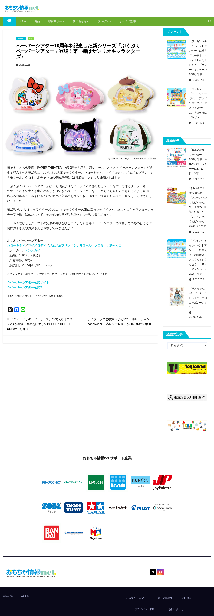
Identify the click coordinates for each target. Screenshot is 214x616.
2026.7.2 (199, 231)
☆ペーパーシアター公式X (24, 287)
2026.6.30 (195, 316)
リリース (21, 39)
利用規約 (187, 597)
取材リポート (56, 21)
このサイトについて (137, 597)
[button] (209, 21)
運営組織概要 (165, 597)
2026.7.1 (199, 79)
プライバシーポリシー (147, 609)
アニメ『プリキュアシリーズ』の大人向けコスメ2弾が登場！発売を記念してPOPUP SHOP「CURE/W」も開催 (39, 324)
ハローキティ (16, 245)
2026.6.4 (199, 122)
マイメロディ (37, 245)
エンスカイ (32, 250)
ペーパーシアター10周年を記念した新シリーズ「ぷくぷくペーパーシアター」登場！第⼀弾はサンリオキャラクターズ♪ (78, 51)
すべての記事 (128, 21)
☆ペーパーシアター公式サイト (28, 282)
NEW (23, 21)
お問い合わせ (176, 609)
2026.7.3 (199, 179)
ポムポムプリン (59, 245)
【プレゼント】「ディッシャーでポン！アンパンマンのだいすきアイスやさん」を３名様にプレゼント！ (198, 103)
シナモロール (82, 245)
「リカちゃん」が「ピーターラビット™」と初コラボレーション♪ (198, 298)
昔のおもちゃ (81, 21)
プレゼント (104, 21)
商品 (37, 21)
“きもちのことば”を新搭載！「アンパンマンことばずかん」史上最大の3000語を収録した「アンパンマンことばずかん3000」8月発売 (198, 207)
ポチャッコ (114, 245)
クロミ (99, 245)
